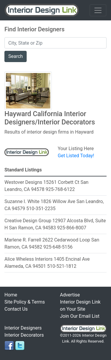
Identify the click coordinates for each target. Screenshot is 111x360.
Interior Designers (23, 328)
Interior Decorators (24, 335)
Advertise (70, 295)
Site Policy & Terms (24, 302)
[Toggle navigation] (98, 10)
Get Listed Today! (76, 155)
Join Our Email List (79, 316)
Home (10, 295)
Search (15, 56)
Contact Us (16, 309)
